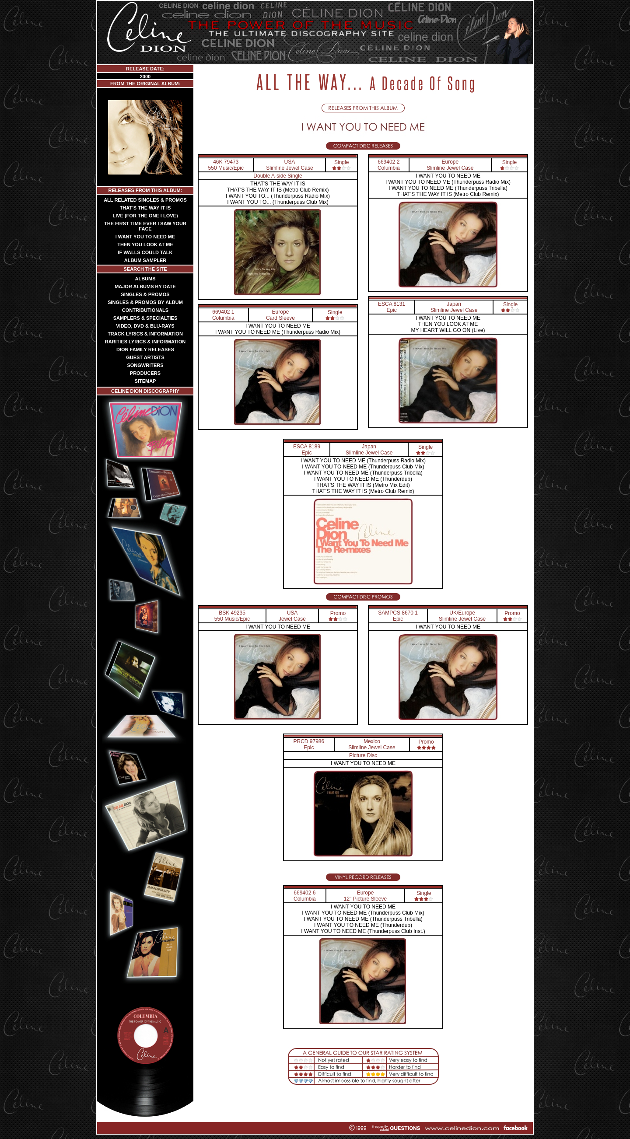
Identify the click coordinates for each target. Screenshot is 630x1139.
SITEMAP (145, 381)
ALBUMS (145, 278)
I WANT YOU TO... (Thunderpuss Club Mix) (277, 202)
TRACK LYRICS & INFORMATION (145, 333)
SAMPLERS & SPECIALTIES (145, 318)
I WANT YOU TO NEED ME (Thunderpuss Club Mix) (363, 467)
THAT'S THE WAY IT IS (145, 207)
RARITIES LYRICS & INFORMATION (145, 341)
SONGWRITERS (145, 365)
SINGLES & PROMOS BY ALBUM (145, 302)
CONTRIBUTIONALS (145, 310)
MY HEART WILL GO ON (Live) (448, 330)
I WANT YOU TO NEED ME (145, 236)
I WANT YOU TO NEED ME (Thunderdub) (363, 479)
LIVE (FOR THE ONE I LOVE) (145, 215)
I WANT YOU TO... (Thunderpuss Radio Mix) (278, 196)
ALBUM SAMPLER (145, 260)
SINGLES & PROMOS (145, 294)
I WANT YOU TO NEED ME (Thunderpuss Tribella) (447, 188)
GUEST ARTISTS (145, 357)
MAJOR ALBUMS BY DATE (145, 286)
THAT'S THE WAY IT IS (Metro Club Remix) (278, 190)
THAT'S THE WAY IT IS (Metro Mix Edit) (363, 485)
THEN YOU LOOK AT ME (145, 244)
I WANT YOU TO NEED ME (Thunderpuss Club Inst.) (363, 931)
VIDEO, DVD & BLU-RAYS (145, 325)
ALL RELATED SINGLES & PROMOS (145, 200)
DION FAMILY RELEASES (145, 349)
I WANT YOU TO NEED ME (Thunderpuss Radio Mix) (277, 332)
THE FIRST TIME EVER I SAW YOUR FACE (145, 226)
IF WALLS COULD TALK (145, 252)
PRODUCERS (145, 373)
